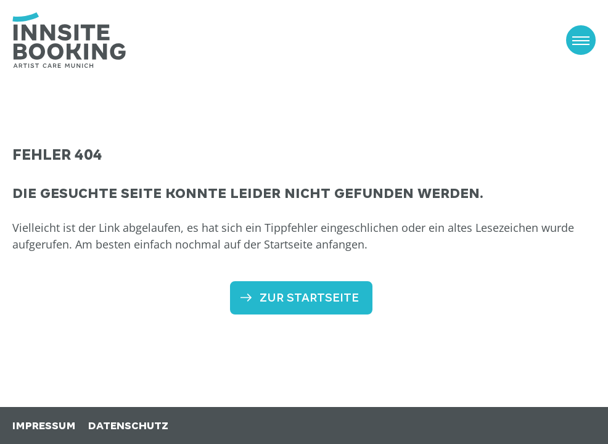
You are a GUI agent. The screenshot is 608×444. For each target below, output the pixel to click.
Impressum (44, 426)
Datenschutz (128, 426)
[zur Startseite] (69, 40)
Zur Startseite (309, 297)
